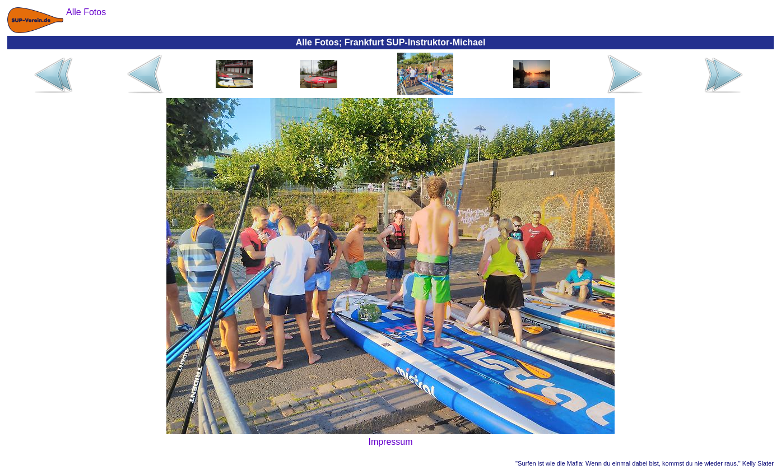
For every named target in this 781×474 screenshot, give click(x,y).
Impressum (390, 442)
